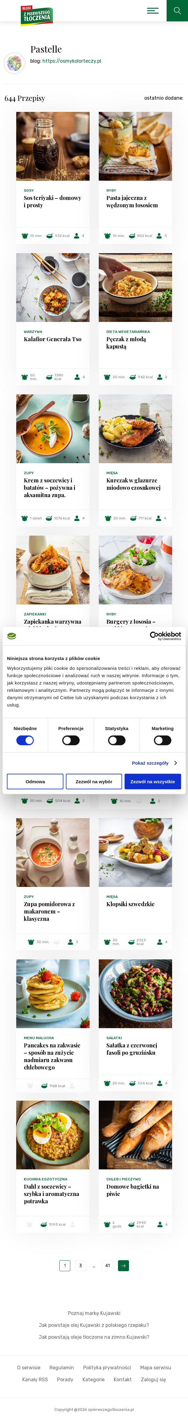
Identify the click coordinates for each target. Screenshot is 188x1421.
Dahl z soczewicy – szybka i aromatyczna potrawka (51, 1194)
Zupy (29, 473)
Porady (65, 1379)
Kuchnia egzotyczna (45, 1179)
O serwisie (28, 1368)
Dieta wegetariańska (128, 332)
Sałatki (114, 1038)
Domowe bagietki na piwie (132, 1190)
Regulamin (62, 1368)
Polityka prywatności (107, 1368)
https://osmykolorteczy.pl (71, 61)
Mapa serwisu (155, 1368)
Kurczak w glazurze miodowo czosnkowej (133, 484)
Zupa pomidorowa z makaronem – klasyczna (49, 911)
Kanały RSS (35, 1379)
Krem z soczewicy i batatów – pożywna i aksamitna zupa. (49, 488)
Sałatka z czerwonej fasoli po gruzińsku (131, 1049)
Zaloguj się (153, 1379)
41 (107, 1265)
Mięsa (112, 473)
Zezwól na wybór (94, 781)
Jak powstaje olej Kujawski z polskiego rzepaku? (94, 1325)
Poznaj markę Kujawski (94, 1313)
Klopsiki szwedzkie (130, 904)
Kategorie (94, 1379)
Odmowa (35, 781)
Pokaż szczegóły (150, 763)
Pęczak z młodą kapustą (126, 342)
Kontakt (123, 1379)
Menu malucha (39, 1038)
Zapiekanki (35, 614)
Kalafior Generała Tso (52, 339)
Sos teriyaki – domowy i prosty (52, 201)
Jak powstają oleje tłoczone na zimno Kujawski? (94, 1337)
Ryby (111, 190)
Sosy (29, 190)
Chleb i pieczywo (123, 1179)
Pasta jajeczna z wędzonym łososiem (132, 201)
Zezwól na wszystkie (153, 781)
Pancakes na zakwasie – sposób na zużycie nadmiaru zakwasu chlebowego (52, 1056)
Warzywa (33, 332)
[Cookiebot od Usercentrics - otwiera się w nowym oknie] (154, 636)
